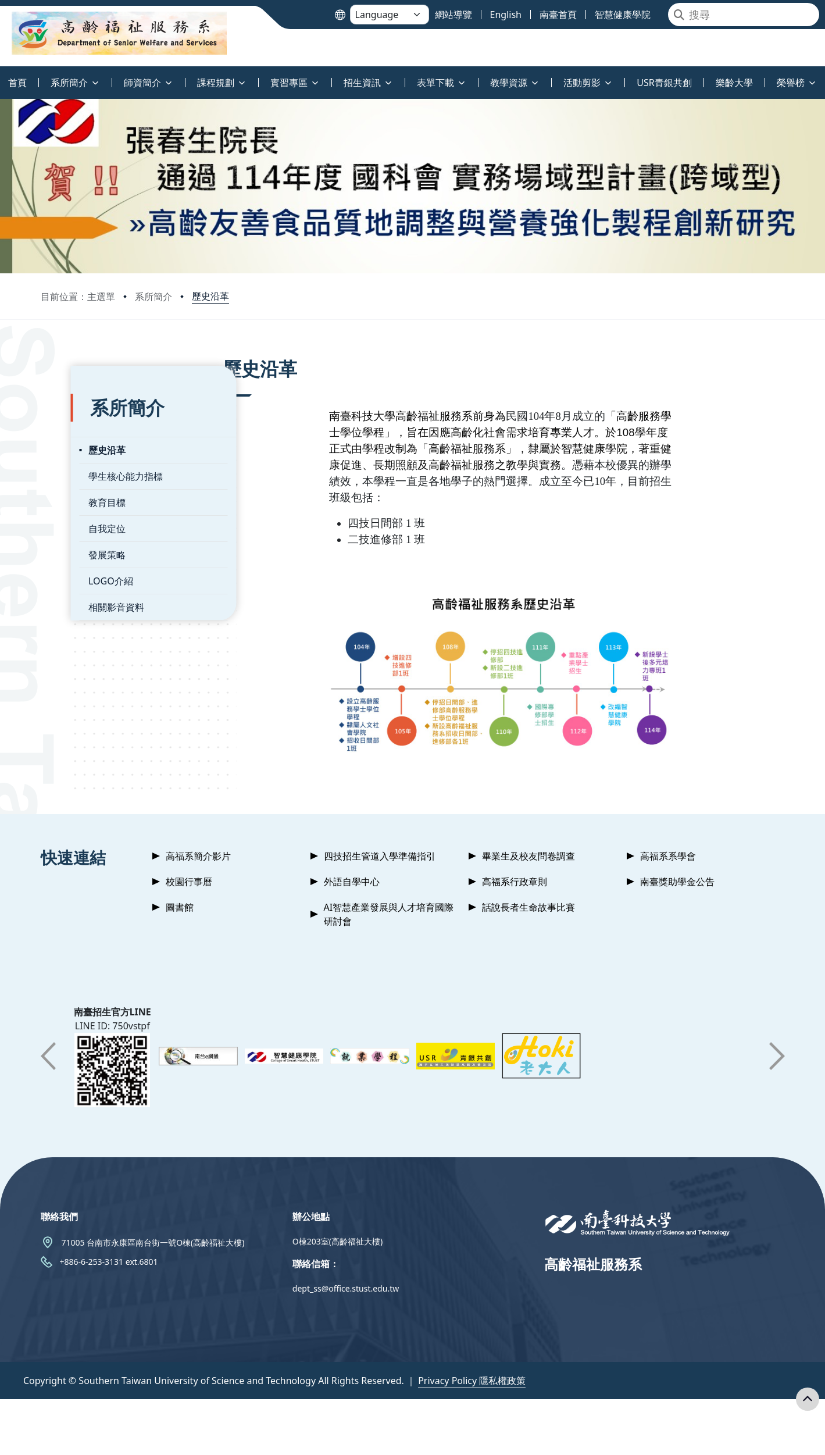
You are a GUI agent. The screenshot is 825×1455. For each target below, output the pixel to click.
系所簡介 (153, 296)
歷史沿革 (210, 296)
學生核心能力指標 (96, 465)
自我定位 (77, 517)
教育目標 (77, 491)
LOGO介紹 (81, 570)
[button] (48, 1056)
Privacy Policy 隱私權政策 (472, 1380)
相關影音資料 (87, 596)
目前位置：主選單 (78, 296)
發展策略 (77, 543)
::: (3, 76)
